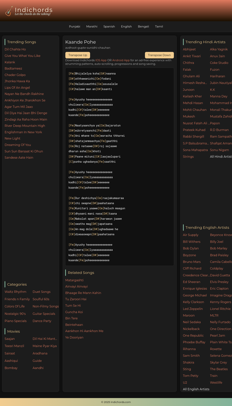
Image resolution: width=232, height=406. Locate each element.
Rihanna (189, 349)
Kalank (10, 62)
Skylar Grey (218, 362)
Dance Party (42, 321)
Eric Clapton (219, 288)
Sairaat (10, 353)
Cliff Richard (192, 268)
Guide (37, 361)
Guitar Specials (44, 314)
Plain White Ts (220, 342)
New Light (12, 138)
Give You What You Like (22, 56)
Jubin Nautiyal (221, 83)
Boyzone (189, 255)
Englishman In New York (23, 132)
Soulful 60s (41, 299)
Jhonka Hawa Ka (17, 81)
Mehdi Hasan (193, 103)
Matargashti (74, 280)
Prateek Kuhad (194, 130)
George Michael (195, 295)
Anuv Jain (217, 56)
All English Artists (196, 389)
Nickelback (191, 329)
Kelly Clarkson (193, 302)
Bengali (143, 26)
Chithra (188, 63)
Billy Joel (216, 242)
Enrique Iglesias (195, 288)
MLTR (214, 315)
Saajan (10, 339)
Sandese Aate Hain (19, 157)
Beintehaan (74, 325)
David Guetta (220, 275)
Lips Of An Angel (17, 87)
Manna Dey (218, 96)
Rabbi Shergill (193, 136)
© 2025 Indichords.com (116, 402)
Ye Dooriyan (74, 337)
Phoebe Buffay (194, 342)
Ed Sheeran (191, 282)
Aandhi (38, 368)
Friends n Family (17, 299)
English (126, 26)
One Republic (193, 335)
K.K (212, 90)
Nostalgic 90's (15, 314)
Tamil (159, 26)
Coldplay (216, 268)
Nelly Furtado (220, 322)
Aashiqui (11, 361)
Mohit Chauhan (195, 110)
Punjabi (74, 26)
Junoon (188, 90)
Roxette (216, 349)
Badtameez (13, 68)
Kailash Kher (192, 96)
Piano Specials (15, 321)
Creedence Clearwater (196, 275)
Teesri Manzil (14, 346)
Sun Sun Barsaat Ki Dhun (24, 151)
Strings (188, 156)
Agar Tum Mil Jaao (19, 107)
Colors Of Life (15, 306)
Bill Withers (191, 242)
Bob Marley (218, 248)
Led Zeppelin (193, 309)
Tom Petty (190, 376)
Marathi (91, 26)
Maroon (189, 315)
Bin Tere (71, 318)
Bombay (11, 368)
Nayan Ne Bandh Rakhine (24, 94)
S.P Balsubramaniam (196, 143)
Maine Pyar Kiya (45, 346)
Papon (215, 123)
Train (213, 376)
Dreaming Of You (18, 145)
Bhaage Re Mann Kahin (83, 293)
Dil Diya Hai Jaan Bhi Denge (26, 113)
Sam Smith (191, 355)
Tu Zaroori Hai (75, 299)
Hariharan (217, 76)
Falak (187, 69)
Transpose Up (77, 55)
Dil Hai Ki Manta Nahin (46, 339)
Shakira (188, 362)
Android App (121, 60)
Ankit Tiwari (192, 56)
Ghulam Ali (191, 76)
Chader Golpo (15, 75)
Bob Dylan (191, 248)
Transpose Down (159, 55)
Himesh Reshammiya (196, 83)
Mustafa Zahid (221, 116)
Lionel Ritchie (220, 309)
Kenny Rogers (220, 302)
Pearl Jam (217, 335)
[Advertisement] (31, 221)
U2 (185, 382)
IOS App (101, 60)
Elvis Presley (219, 282)
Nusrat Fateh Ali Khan (196, 123)
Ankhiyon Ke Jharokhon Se (25, 100)
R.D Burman (219, 130)
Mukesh (189, 116)
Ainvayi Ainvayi (76, 286)
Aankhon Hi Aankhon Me (84, 331)
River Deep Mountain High (25, 126)
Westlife (216, 382)
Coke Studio (219, 63)
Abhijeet (189, 49)
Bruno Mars (192, 262)
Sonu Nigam (219, 150)
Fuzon (214, 69)
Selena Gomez (221, 355)
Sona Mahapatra (195, 150)
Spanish (109, 26)
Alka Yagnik (219, 49)
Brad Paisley (219, 255)
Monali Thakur (221, 110)
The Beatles (219, 369)
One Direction (220, 329)
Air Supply (191, 235)
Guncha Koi (74, 312)
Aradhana (40, 353)
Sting (187, 369)
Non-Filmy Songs (46, 306)
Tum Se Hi (73, 305)
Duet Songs (42, 292)
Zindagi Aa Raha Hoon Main (26, 119)
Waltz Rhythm (15, 292)
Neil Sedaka (192, 322)
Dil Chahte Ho (15, 49)
